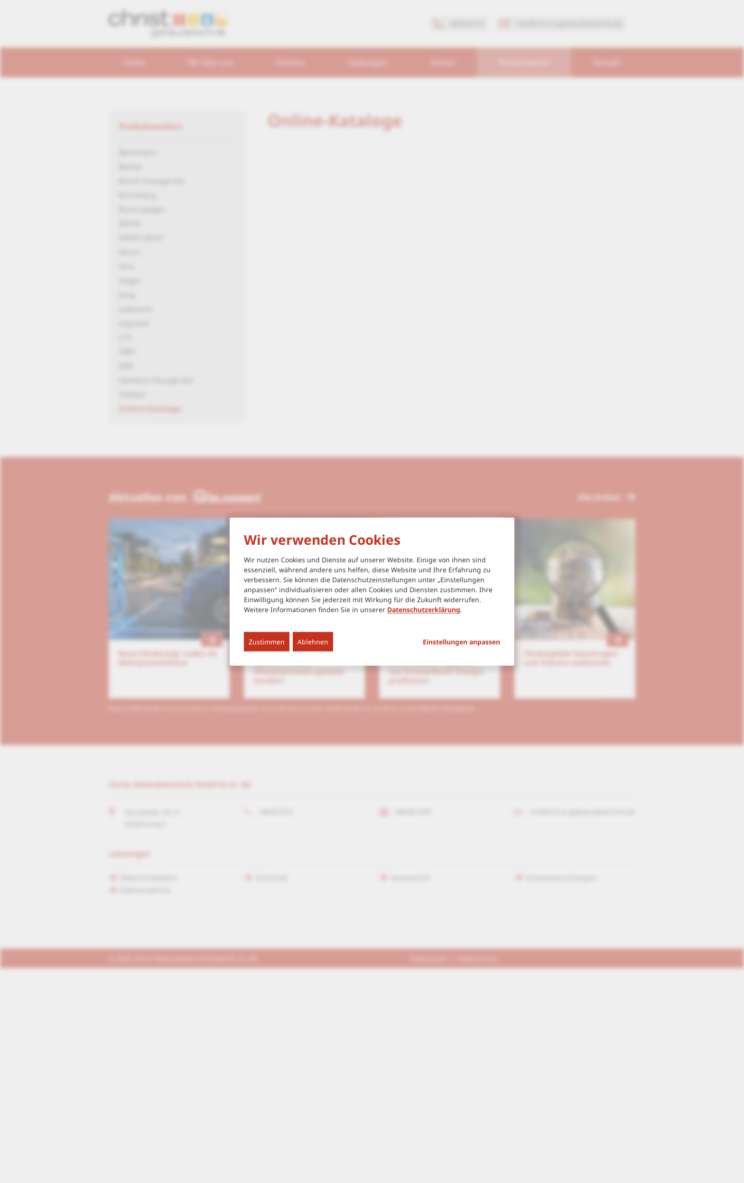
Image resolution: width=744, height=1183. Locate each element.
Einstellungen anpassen (461, 642)
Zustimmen (267, 641)
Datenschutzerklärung (423, 609)
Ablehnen (313, 641)
